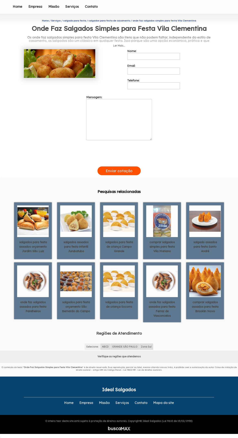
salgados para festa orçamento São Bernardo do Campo (76, 306)
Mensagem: (119, 117)
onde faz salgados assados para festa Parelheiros (33, 306)
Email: (153, 69)
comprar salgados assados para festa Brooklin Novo (205, 306)
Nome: (153, 54)
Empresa (35, 6)
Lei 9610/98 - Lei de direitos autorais (142, 370)
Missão (53, 6)
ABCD (105, 346)
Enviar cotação (119, 170)
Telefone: (153, 84)
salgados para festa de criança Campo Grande (119, 246)
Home (17, 6)
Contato (91, 6)
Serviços (72, 6)
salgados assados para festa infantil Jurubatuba (76, 246)
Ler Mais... (119, 45)
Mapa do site (163, 403)
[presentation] (119, 161)
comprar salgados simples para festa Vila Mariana (162, 246)
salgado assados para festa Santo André (205, 246)
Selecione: (92, 346)
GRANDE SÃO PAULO (124, 346)
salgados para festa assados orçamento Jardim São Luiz (33, 246)
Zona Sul (146, 346)
